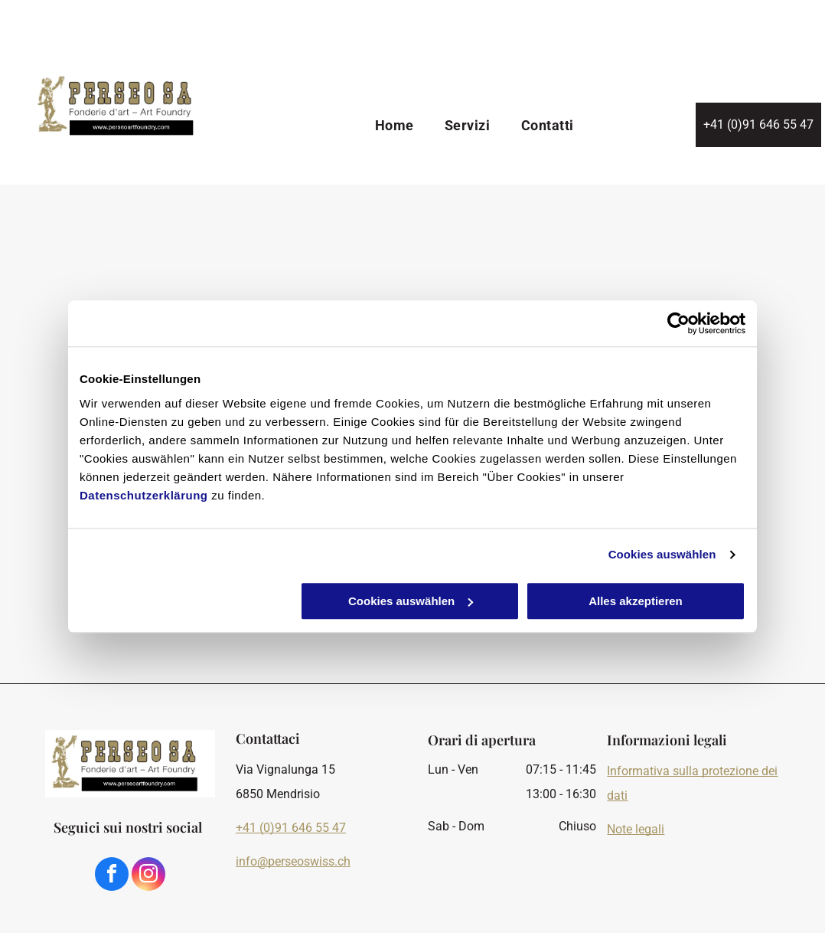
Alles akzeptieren (636, 600)
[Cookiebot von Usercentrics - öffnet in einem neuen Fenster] (678, 323)
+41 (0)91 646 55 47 (291, 827)
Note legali (635, 829)
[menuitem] (394, 126)
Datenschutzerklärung (144, 495)
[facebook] (112, 876)
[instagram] (148, 876)
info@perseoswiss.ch (293, 861)
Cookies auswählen (662, 554)
